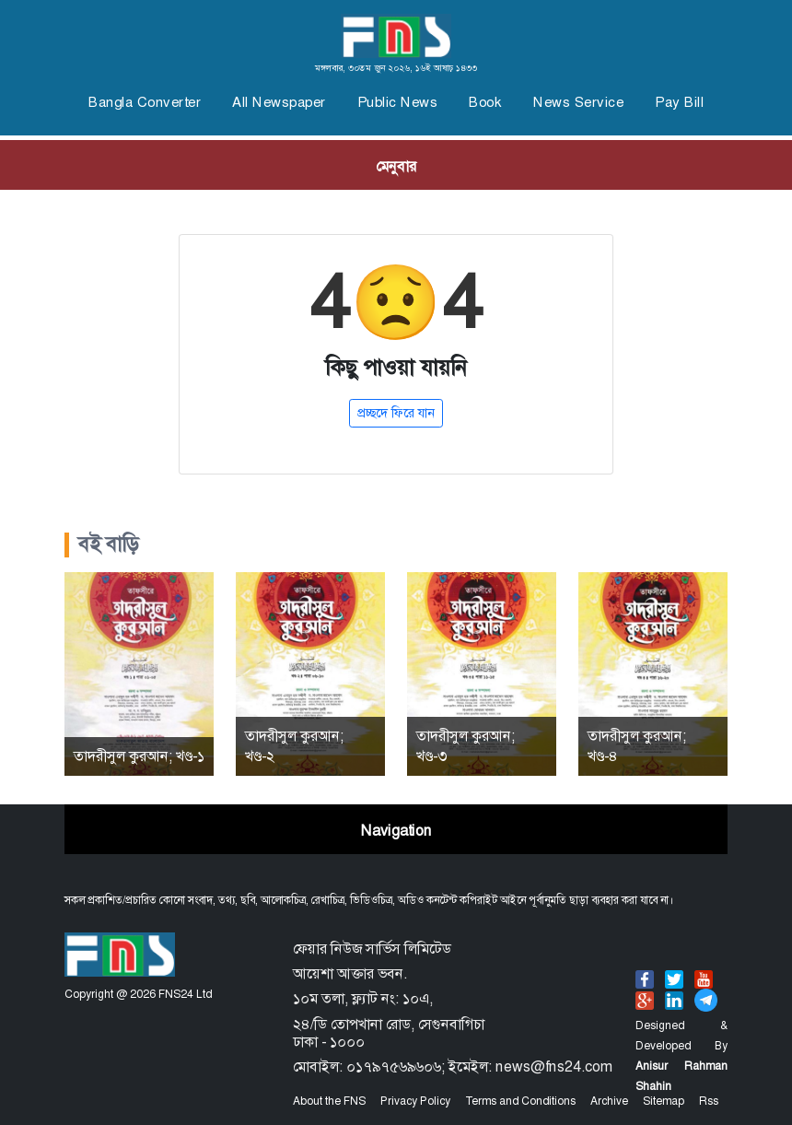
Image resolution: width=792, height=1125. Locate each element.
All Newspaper (279, 102)
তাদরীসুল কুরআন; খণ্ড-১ (139, 756)
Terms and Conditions (520, 1101)
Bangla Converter (144, 102)
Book (485, 102)
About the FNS (329, 1101)
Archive (609, 1101)
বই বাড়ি (108, 545)
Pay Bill (679, 102)
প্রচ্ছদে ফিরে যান (396, 412)
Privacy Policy (415, 1101)
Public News (397, 102)
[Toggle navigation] (396, 165)
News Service (578, 102)
